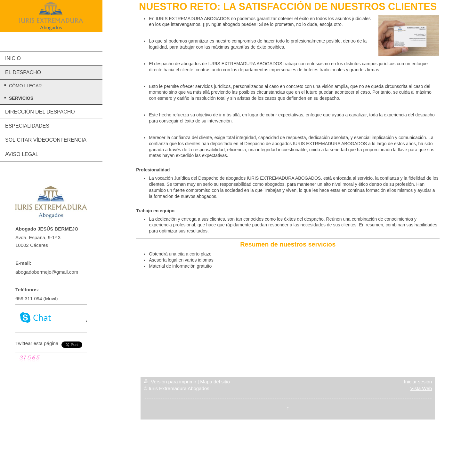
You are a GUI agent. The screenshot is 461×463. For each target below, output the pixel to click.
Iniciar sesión (418, 381)
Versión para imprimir (171, 381)
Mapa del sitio (215, 381)
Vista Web (421, 388)
